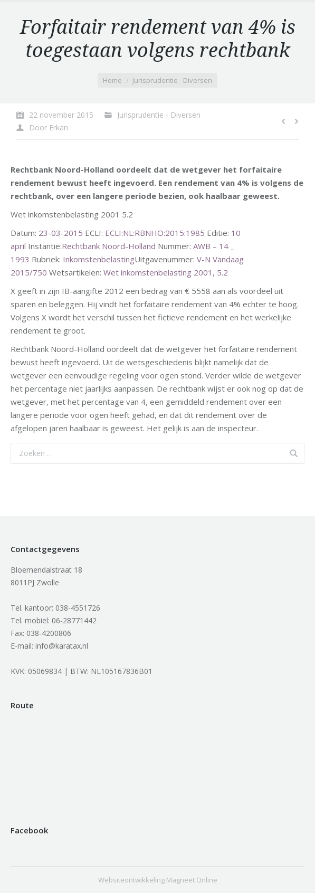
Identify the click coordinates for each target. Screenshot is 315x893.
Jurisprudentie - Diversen (172, 80)
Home (112, 80)
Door (48, 127)
